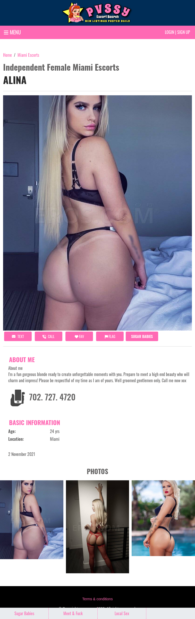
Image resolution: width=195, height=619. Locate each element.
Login (169, 32)
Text (18, 336)
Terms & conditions (97, 599)
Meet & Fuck (73, 613)
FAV (79, 336)
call (49, 336)
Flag (110, 336)
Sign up (183, 32)
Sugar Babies (142, 336)
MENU (12, 32)
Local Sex (122, 613)
